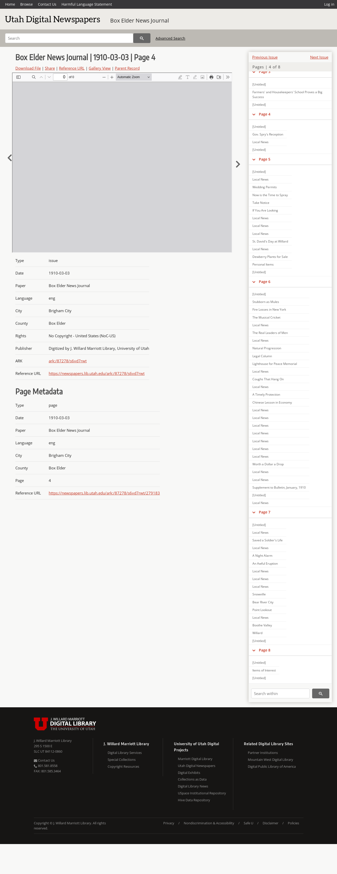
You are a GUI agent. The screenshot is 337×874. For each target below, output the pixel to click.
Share (50, 68)
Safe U (248, 823)
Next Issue (319, 57)
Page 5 (264, 159)
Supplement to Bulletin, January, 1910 (279, 487)
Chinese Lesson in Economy (272, 402)
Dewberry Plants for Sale (270, 257)
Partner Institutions (263, 752)
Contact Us (47, 4)
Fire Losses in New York (269, 309)
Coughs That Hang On (268, 379)
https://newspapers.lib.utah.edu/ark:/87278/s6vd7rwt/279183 (104, 493)
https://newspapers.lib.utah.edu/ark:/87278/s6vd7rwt (97, 373)
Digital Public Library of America (272, 766)
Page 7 (264, 512)
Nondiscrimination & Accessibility (209, 823)
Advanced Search (170, 38)
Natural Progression (266, 348)
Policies (293, 823)
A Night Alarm (262, 555)
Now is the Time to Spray (270, 195)
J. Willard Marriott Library (53, 740)
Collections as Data (192, 779)
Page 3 (264, 71)
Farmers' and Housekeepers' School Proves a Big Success (287, 94)
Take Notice (260, 203)
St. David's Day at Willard (270, 241)
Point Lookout (262, 610)
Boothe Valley (262, 625)
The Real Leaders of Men (270, 333)
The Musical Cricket (266, 317)
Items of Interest (264, 670)
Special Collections (122, 759)
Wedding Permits (264, 187)
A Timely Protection (266, 394)
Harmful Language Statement (87, 4)
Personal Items (263, 264)
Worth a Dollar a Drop (268, 464)
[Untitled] (259, 84)
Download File (28, 68)
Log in (329, 4)
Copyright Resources (123, 766)
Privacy (168, 823)
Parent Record (127, 68)
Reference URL (72, 68)
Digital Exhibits (189, 772)
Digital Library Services (125, 752)
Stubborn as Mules (265, 302)
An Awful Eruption (265, 563)
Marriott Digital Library (195, 758)
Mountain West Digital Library (270, 759)
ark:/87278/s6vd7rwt (68, 360)
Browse (26, 4)
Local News (260, 142)
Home (10, 4)
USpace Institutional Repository (202, 793)
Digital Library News (193, 786)
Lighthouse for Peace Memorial (274, 364)
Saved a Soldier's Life (267, 540)
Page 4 (264, 114)
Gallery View (100, 68)
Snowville (259, 594)
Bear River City (262, 602)
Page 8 (264, 650)
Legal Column (262, 356)
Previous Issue (265, 57)
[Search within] (280, 693)
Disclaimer (270, 823)
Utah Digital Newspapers (196, 765)
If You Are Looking (265, 210)
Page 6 (264, 281)
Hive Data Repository (194, 800)
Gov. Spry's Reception (267, 134)
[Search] (69, 38)
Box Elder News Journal (139, 20)
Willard (257, 633)
